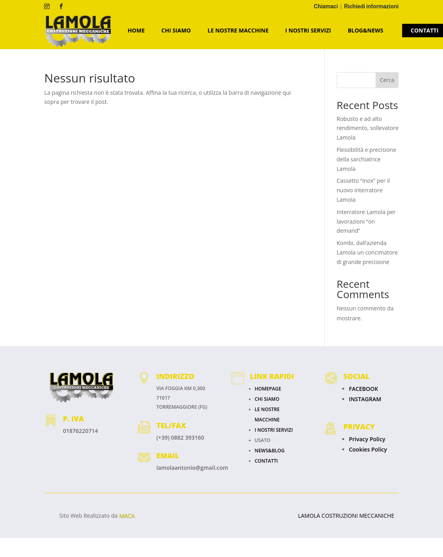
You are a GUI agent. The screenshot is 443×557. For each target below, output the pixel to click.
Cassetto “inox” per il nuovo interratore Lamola (363, 190)
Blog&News (365, 30)
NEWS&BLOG (270, 450)
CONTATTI (266, 460)
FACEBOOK (363, 388)
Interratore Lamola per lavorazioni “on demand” (366, 221)
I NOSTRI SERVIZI (308, 30)
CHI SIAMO (176, 30)
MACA (127, 515)
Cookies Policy (368, 449)
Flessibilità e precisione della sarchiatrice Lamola (366, 159)
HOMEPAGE (268, 388)
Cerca (387, 80)
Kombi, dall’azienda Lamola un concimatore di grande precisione (367, 252)
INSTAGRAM (365, 399)
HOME (136, 30)
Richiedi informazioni (371, 6)
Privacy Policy (367, 439)
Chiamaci (326, 6)
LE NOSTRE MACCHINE (238, 30)
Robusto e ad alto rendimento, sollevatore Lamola (368, 128)
